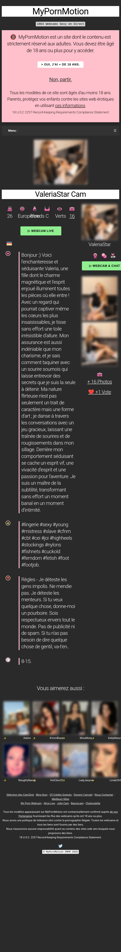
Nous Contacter (104, 794)
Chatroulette (93, 803)
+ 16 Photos (99, 382)
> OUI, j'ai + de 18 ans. (60, 64)
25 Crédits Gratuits (61, 794)
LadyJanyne (86, 780)
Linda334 (115, 780)
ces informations (70, 105)
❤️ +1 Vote (99, 392)
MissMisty (86, 738)
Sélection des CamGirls (20, 794)
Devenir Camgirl (83, 794)
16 (72, 216)
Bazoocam (77, 803)
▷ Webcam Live (41, 230)
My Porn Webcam (31, 803)
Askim (27, 738)
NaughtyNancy (27, 780)
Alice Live (49, 803)
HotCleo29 (56, 780)
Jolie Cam (63, 803)
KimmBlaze (56, 738)
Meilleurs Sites (60, 799)
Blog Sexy (42, 794)
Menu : (12, 130)
